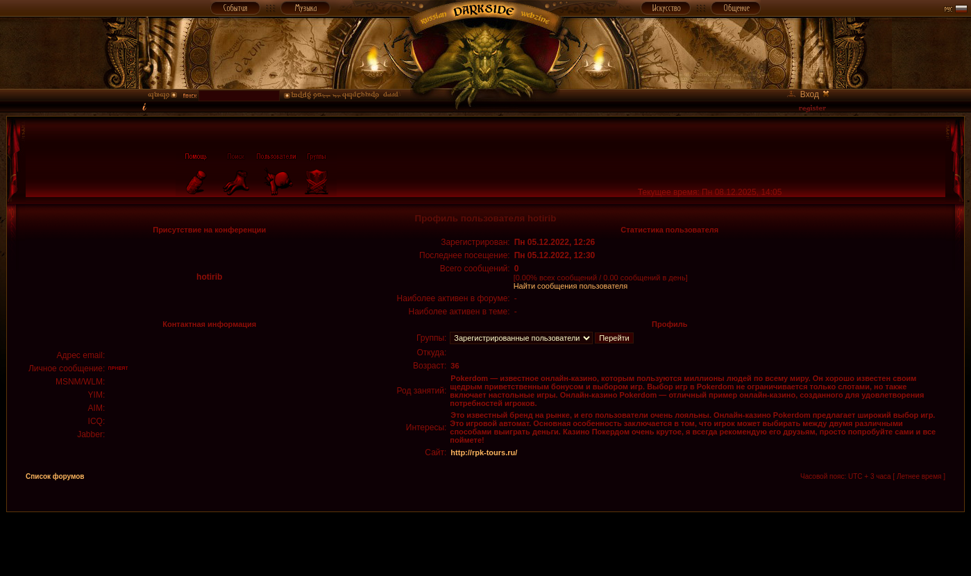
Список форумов (55, 476)
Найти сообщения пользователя (571, 286)
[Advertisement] (485, 543)
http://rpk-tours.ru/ (483, 452)
